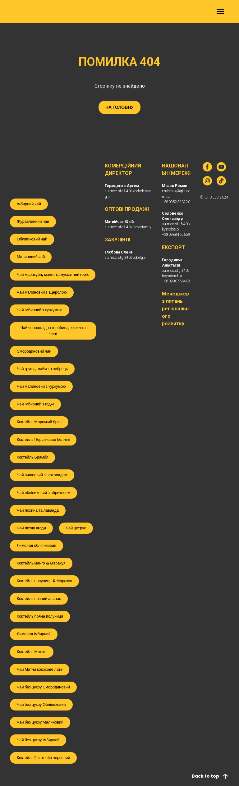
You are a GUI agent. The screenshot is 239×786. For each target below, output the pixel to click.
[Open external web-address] (52, 175)
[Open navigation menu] (220, 11)
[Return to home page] (19, 11)
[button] (119, 107)
